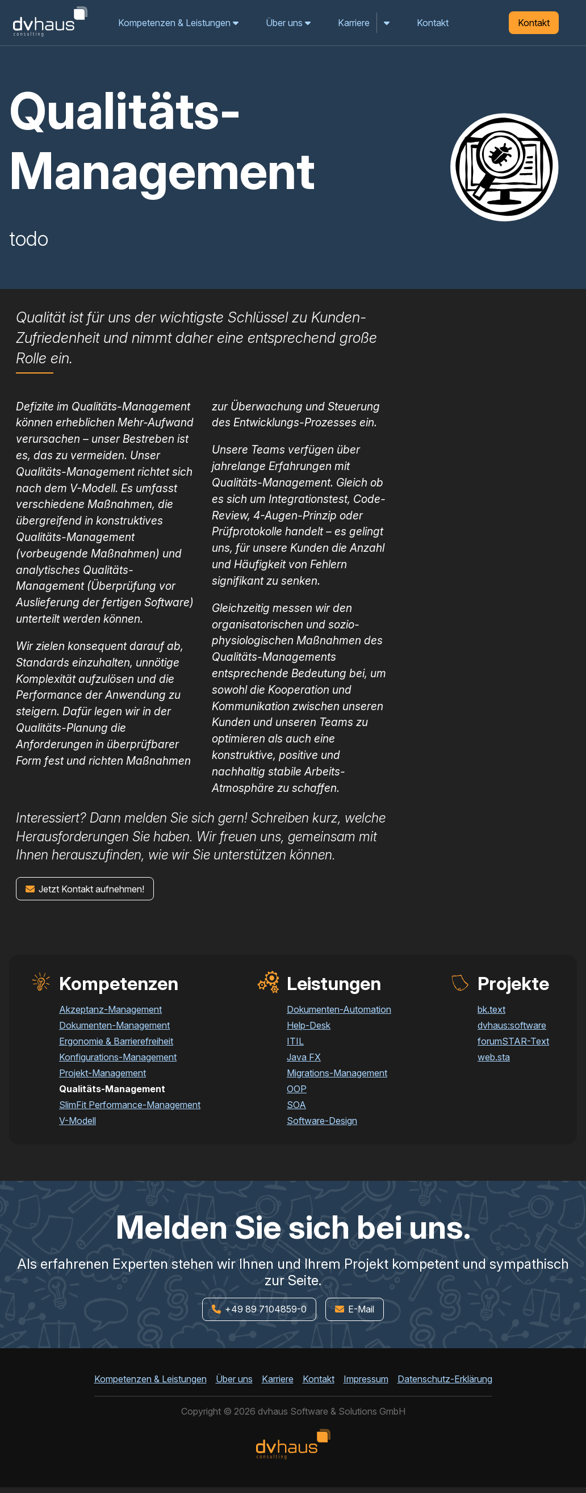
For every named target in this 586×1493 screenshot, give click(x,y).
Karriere (354, 22)
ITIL (295, 1041)
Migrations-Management (337, 1073)
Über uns (288, 22)
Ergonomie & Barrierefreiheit (116, 1041)
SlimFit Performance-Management (129, 1104)
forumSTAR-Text (513, 1041)
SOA (296, 1104)
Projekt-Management (102, 1073)
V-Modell (77, 1120)
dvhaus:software (512, 1025)
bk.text (491, 1009)
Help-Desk (308, 1025)
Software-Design (322, 1120)
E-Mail (354, 1309)
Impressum (366, 1379)
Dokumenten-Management (114, 1025)
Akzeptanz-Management (110, 1009)
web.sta (494, 1057)
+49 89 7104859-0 (259, 1309)
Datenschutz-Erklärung (444, 1379)
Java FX (304, 1057)
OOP (297, 1088)
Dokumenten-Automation (339, 1009)
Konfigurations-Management (118, 1057)
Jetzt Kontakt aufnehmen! (85, 889)
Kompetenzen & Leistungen (178, 22)
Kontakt (433, 22)
